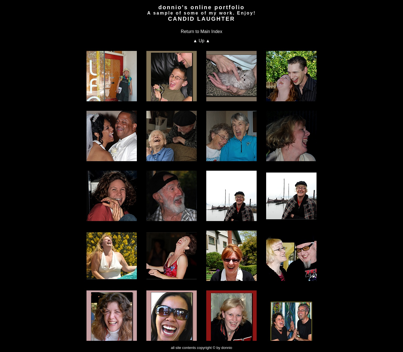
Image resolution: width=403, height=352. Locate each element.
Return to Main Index (201, 31)
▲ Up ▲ (201, 40)
